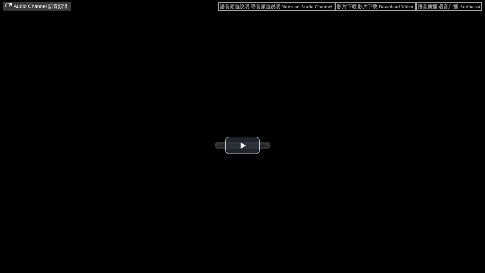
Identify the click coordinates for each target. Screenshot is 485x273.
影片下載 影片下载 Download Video (376, 6)
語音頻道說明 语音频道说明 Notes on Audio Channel (276, 6)
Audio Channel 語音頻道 (36, 6)
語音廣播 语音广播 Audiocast (449, 6)
